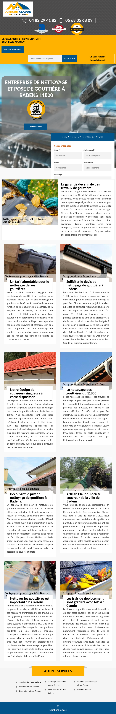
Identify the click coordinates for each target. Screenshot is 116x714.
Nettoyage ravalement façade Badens (57, 683)
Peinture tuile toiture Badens (57, 691)
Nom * (57, 150)
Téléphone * (89, 162)
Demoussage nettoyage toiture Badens (87, 683)
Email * (57, 162)
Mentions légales (58, 709)
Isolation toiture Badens (29, 686)
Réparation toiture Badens (30, 691)
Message (58, 174)
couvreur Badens (84, 689)
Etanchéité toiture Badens (30, 682)
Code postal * (89, 150)
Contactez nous (35, 126)
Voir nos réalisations (12, 49)
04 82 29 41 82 (42, 20)
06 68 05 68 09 (78, 20)
